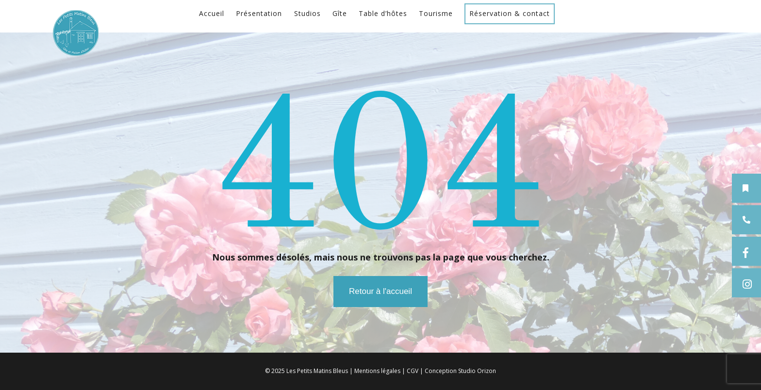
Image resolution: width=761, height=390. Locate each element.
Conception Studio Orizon (460, 371)
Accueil (211, 13)
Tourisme (436, 13)
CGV (412, 371)
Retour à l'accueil (380, 291)
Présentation (259, 13)
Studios (307, 13)
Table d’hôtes (383, 13)
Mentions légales (377, 371)
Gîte (339, 13)
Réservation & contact (509, 13)
